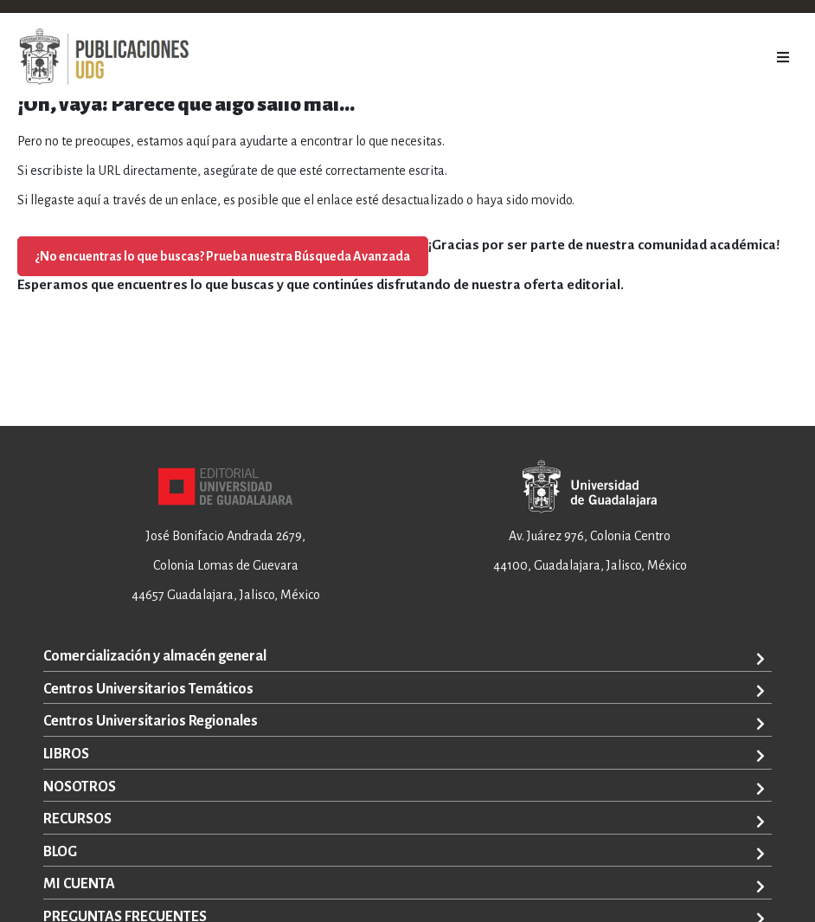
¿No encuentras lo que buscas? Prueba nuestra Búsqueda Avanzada (222, 256)
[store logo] (103, 57)
